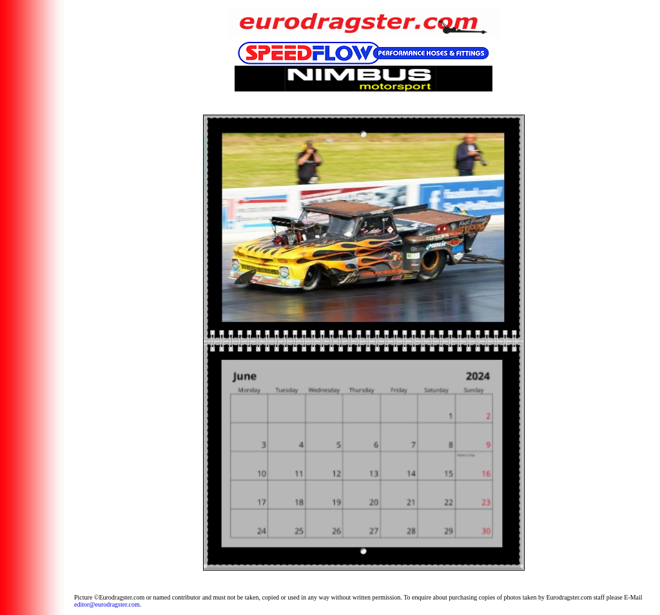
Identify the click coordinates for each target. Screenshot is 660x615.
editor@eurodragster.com (107, 604)
